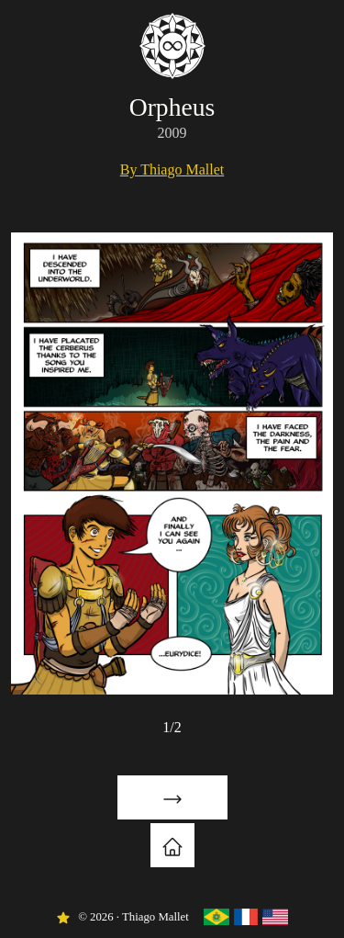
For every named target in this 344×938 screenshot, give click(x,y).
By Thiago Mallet (172, 169)
